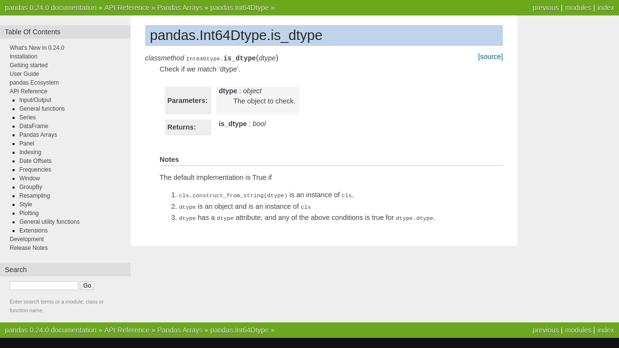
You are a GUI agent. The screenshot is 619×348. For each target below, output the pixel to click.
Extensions (33, 230)
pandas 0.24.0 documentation (51, 8)
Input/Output (35, 100)
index (606, 8)
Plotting (29, 213)
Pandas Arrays (180, 8)
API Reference (127, 8)
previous (545, 8)
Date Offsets (35, 161)
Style (25, 204)
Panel (26, 143)
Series (27, 117)
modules (578, 8)
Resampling (34, 195)
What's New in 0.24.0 (37, 47)
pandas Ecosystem (34, 82)
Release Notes (29, 248)
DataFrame (33, 126)
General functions (42, 108)
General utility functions (49, 221)
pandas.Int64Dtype (239, 8)
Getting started (29, 65)
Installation (23, 56)
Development (27, 239)
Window (29, 178)
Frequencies (35, 169)
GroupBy (30, 187)
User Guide (24, 74)
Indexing (30, 152)
